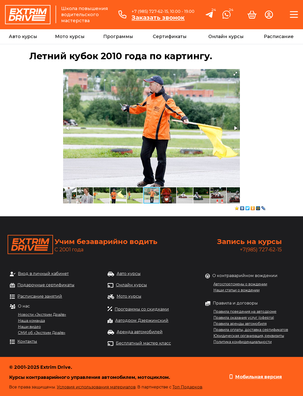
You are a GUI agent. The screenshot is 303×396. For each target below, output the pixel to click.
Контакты (27, 341)
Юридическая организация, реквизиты (248, 335)
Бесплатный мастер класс (143, 343)
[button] (235, 74)
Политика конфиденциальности (242, 342)
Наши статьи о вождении (236, 290)
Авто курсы (23, 36)
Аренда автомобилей (140, 331)
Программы (118, 36)
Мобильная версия (258, 377)
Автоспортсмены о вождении (240, 284)
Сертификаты (170, 36)
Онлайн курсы (226, 36)
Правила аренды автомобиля (240, 323)
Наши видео (29, 326)
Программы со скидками (142, 309)
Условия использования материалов (96, 387)
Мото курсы (70, 36)
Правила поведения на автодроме (244, 311)
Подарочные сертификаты (45, 285)
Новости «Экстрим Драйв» (42, 314)
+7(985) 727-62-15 (261, 250)
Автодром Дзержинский (141, 320)
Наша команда (31, 320)
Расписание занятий (39, 296)
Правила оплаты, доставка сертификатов (250, 329)
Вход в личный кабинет (43, 273)
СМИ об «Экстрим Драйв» (41, 332)
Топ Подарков (187, 387)
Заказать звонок (158, 17)
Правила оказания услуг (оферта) (243, 317)
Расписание (279, 36)
